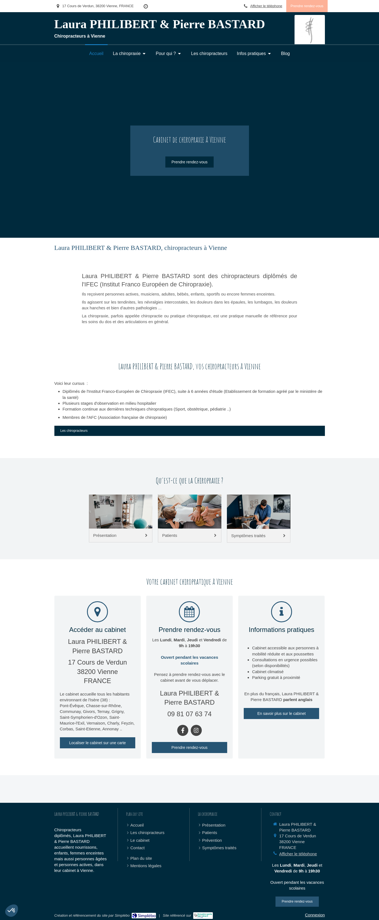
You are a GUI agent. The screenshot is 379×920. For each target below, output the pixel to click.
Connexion (315, 915)
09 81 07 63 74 (189, 714)
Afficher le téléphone (266, 6)
